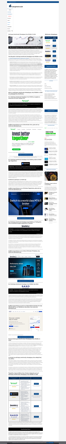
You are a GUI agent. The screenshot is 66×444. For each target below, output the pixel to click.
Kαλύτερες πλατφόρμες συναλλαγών (50, 72)
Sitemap (56, 439)
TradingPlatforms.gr (11, 441)
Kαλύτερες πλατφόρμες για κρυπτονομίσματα (51, 77)
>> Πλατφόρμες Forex (11, 427)
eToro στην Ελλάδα (48, 118)
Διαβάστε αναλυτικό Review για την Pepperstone (25, 197)
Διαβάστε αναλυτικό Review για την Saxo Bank (26, 316)
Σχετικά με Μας (24, 439)
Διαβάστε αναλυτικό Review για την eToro (25, 133)
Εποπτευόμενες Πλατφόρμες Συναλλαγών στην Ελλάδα (53, 182)
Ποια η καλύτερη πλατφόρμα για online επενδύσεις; (52, 198)
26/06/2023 (55, 179)
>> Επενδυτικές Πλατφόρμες (12, 431)
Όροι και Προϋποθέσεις (29, 439)
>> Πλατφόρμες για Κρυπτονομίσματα (13, 433)
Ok (47, 442)
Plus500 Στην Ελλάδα (52, 127)
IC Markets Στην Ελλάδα (52, 140)
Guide (45, 62)
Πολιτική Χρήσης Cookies (47, 439)
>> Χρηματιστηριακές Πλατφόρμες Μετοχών (14, 429)
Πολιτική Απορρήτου (41, 439)
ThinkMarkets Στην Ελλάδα (53, 143)
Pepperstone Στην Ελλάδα (53, 130)
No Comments (50, 175)
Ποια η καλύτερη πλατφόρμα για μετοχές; (53, 194)
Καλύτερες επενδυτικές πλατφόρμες (49, 76)
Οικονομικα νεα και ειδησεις (48, 67)
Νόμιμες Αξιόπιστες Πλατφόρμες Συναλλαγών (53, 177)
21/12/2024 (55, 141)
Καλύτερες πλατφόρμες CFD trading (49, 73)
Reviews (46, 64)
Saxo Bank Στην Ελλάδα (52, 133)
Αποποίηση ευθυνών (35, 439)
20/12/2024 (55, 144)
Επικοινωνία (52, 439)
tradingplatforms (51, 128)
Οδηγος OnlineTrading (48, 65)
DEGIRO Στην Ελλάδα (52, 137)
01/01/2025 (55, 174)
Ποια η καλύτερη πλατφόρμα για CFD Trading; (52, 188)
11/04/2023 (55, 190)
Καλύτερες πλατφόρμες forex (49, 74)
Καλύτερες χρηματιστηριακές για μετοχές (50, 75)
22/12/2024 (55, 138)
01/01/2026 (55, 128)
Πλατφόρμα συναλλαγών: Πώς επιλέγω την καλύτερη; (53, 172)
